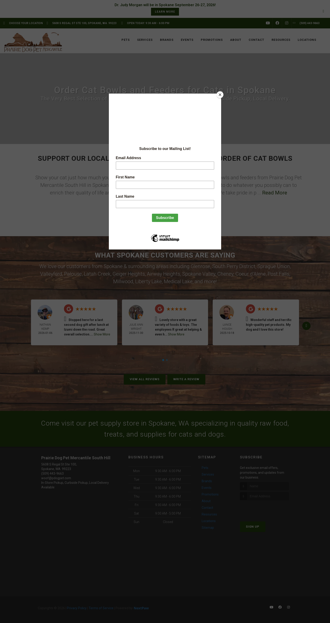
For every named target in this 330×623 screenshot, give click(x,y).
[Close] (220, 94)
